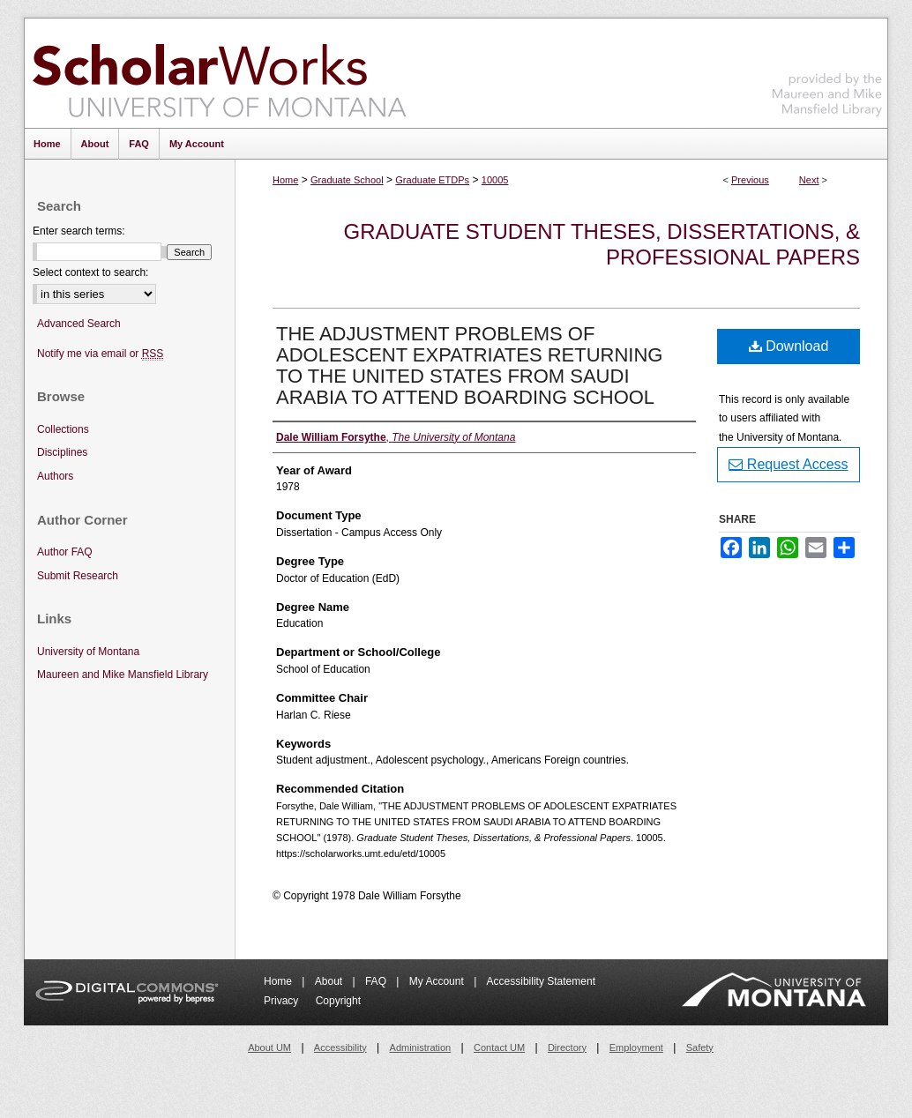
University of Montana (88, 651)
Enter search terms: (79, 231)
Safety (700, 1047)
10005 (495, 180)
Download (789, 346)
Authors (55, 476)
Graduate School (347, 180)
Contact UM (499, 1047)
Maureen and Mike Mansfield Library (827, 70)
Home (285, 180)
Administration (421, 1047)
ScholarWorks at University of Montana (219, 73)
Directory (567, 1047)
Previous (750, 180)
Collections (63, 429)
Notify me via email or (100, 354)
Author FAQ (65, 552)
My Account (438, 981)
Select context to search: (90, 272)
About (330, 981)
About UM (269, 1047)
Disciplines (62, 452)
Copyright (338, 1001)
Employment (636, 1047)
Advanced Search (79, 323)
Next (809, 180)
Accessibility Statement (541, 981)
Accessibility (340, 1047)
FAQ (377, 981)
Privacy (283, 1001)
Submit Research (77, 576)
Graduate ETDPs (432, 180)
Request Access (788, 464)
